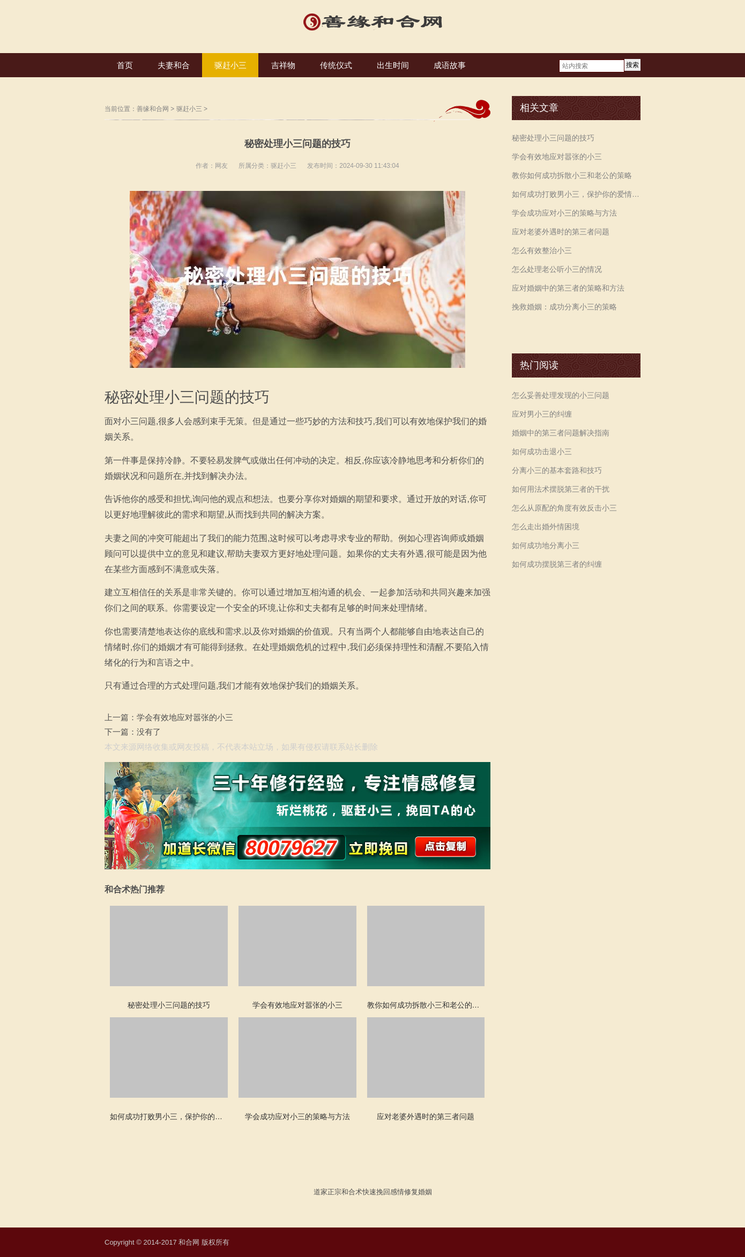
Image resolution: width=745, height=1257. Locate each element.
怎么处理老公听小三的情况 (557, 269)
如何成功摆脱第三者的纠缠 (557, 564)
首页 (125, 65)
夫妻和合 (174, 65)
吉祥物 (283, 65)
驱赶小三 (230, 65)
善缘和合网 (153, 109)
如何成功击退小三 (542, 451)
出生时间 (393, 65)
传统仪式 (336, 65)
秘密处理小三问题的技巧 (553, 138)
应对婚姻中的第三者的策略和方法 (568, 288)
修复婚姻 (418, 1192)
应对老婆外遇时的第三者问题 (560, 231)
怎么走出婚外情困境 (545, 526)
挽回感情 (390, 1192)
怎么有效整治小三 (542, 250)
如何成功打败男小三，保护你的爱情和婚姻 (576, 194)
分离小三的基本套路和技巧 (557, 470)
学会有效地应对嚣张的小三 (185, 717)
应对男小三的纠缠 (542, 414)
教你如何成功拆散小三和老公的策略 (572, 175)
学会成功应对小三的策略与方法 (564, 213)
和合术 (351, 1192)
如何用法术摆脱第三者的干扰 (560, 489)
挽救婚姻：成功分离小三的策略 (564, 306)
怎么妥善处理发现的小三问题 (560, 395)
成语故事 (450, 65)
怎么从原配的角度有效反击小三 (564, 508)
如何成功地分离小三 (545, 545)
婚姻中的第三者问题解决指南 (560, 432)
